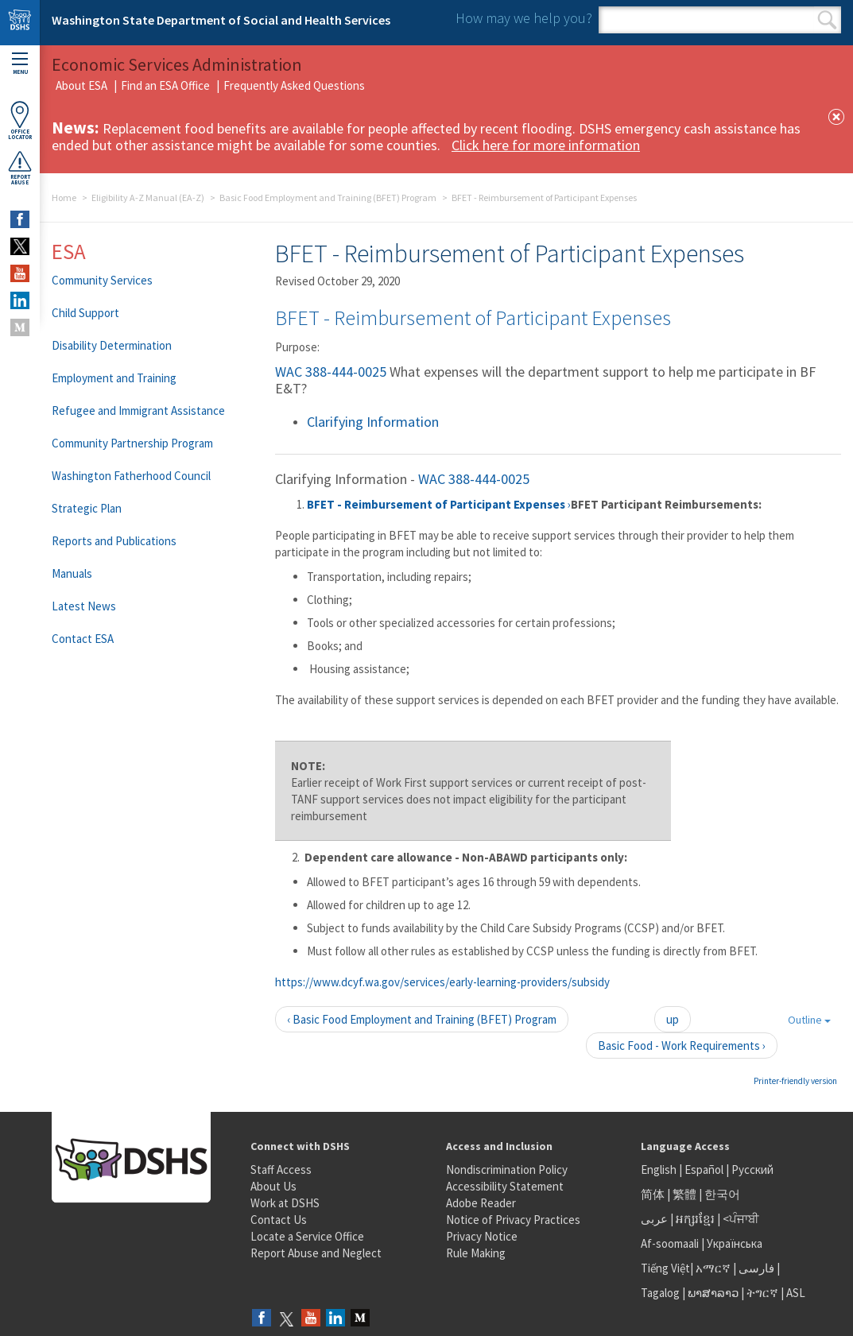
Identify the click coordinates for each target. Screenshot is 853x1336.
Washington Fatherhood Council (131, 475)
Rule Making (476, 1252)
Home (64, 197)
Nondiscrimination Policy (507, 1169)
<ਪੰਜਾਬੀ (741, 1218)
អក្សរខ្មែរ (695, 1218)
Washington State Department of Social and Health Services (221, 20)
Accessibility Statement (505, 1186)
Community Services (102, 280)
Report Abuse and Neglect (316, 1252)
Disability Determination (112, 345)
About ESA (81, 85)
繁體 (686, 1194)
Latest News (84, 606)
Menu (20, 64)
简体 (653, 1194)
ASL (795, 1292)
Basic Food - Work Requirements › (682, 1045)
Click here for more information (546, 145)
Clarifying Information (373, 421)
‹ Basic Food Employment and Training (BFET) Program (421, 1019)
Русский (752, 1169)
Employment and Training (114, 377)
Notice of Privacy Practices (513, 1219)
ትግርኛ (762, 1292)
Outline (809, 1020)
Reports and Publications (114, 540)
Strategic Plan (87, 508)
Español (703, 1169)
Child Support (85, 312)
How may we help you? (524, 18)
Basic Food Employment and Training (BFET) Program (327, 197)
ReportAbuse (20, 167)
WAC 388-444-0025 (330, 371)
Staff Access (281, 1169)
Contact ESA (83, 638)
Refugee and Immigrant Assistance (138, 410)
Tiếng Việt (665, 1268)
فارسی (755, 1268)
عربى (654, 1218)
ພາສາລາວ (713, 1292)
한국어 (722, 1194)
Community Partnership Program (132, 443)
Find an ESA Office (165, 85)
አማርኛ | (716, 1268)
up (672, 1019)
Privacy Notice (482, 1236)
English (660, 1169)
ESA (69, 251)
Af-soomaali (670, 1243)
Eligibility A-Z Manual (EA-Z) (147, 197)
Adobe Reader (481, 1202)
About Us (273, 1186)
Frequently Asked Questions (294, 85)
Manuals (72, 573)
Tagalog (660, 1292)
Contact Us (278, 1219)
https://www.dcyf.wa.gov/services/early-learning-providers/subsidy (442, 981)
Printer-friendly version (795, 1080)
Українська (734, 1243)
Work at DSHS (285, 1202)
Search (827, 19)
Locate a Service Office (307, 1236)
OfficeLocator (20, 120)
